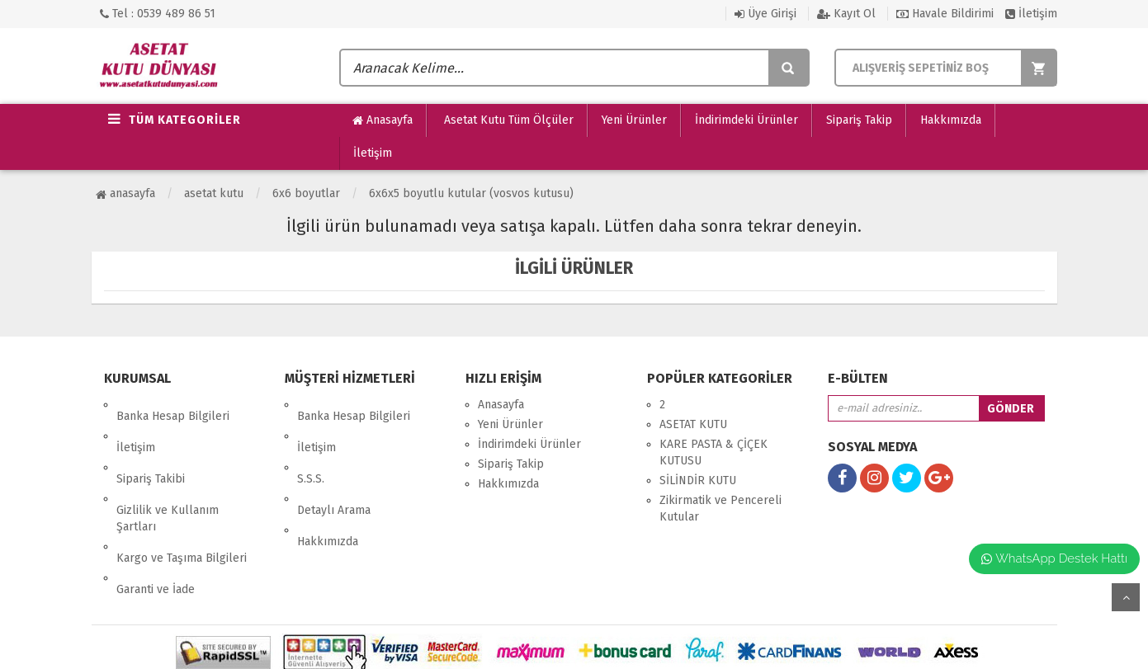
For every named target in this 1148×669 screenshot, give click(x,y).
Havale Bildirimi (945, 14)
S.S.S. (310, 444)
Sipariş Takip (859, 120)
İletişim (1031, 14)
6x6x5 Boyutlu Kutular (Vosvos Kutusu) (471, 193)
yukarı (1126, 597)
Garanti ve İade (155, 520)
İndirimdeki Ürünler (746, 120)
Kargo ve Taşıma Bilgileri (181, 500)
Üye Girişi (765, 14)
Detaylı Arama (334, 464)
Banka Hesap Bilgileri (172, 405)
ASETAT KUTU (213, 193)
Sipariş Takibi (150, 444)
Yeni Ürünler (634, 120)
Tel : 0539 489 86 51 (157, 14)
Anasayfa (382, 120)
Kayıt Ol (846, 14)
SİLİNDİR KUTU (697, 480)
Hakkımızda (950, 120)
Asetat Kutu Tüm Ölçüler (507, 120)
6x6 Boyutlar (306, 193)
